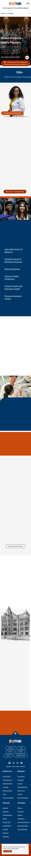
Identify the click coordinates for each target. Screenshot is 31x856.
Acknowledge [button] (7, 851)
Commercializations (23, 822)
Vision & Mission (22, 829)
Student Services (22, 787)
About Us (11, 748)
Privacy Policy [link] (15, 848)
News (10, 751)
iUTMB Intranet (20, 755)
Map (21, 748)
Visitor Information (8, 798)
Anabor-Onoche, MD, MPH (12, 113)
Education (16, 48)
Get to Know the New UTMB (10, 57)
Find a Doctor (6, 776)
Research (5, 51)
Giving (8, 755)
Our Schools (21, 776)
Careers (20, 751)
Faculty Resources (23, 798)
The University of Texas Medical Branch (15, 8)
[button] (27, 3)
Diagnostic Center (23, 826)
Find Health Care (7, 780)
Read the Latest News (15, 546)
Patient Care (6, 48)
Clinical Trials (6, 822)
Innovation (15, 51)
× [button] (27, 845)
